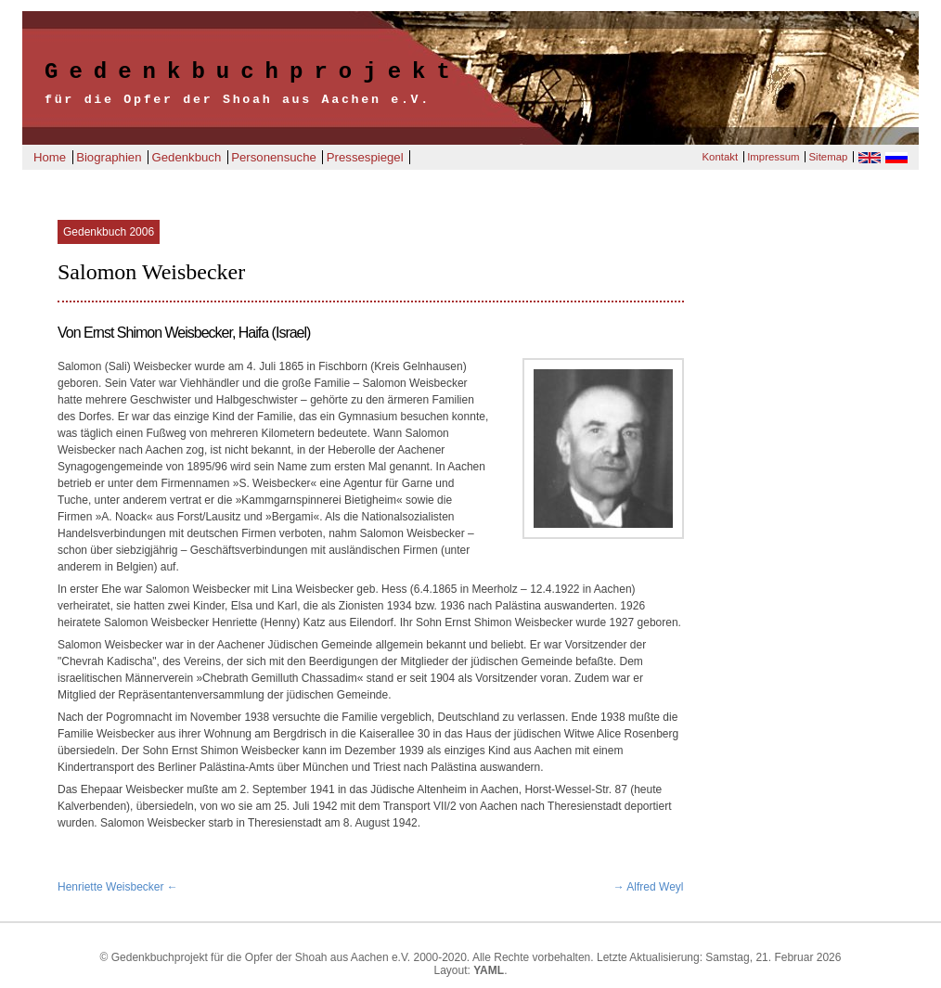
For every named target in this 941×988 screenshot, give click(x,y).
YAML (488, 970)
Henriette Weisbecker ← (118, 886)
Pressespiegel (365, 157)
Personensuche (273, 157)
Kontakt (720, 156)
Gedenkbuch (186, 157)
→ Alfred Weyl (648, 886)
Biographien (108, 157)
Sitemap (828, 156)
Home (49, 157)
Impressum (773, 156)
